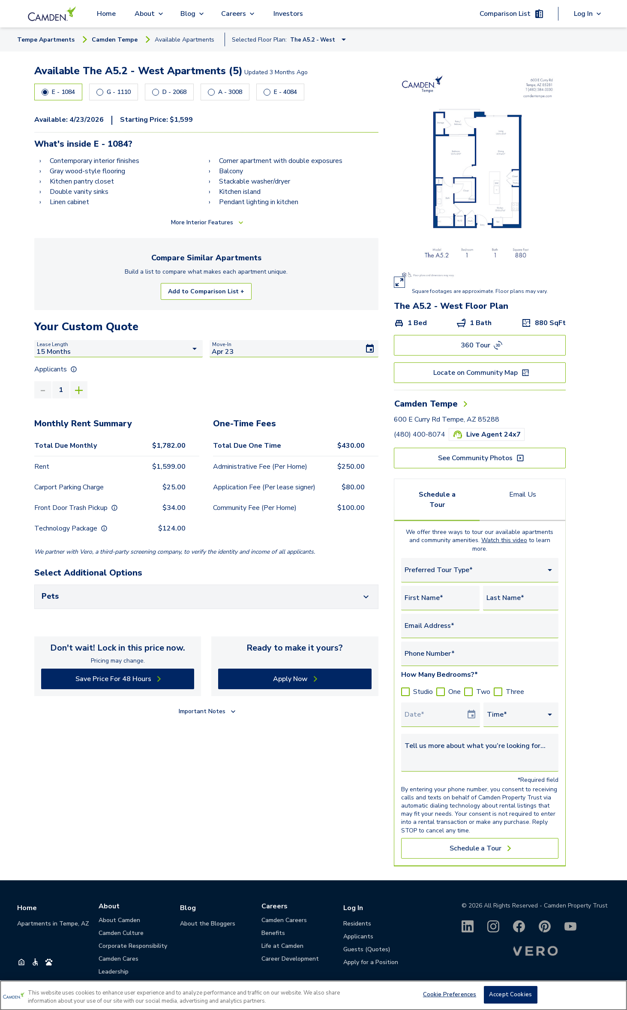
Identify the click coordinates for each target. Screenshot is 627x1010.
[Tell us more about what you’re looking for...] (480, 751)
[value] (60, 389)
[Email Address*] (480, 626)
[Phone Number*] (480, 653)
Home (106, 13)
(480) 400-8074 (419, 434)
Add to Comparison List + (206, 291)
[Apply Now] (294, 679)
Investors (288, 13)
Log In (353, 908)
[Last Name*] (520, 598)
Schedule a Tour (437, 500)
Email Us (522, 494)
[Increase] (78, 389)
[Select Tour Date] (435, 714)
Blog (188, 908)
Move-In (221, 344)
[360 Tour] (480, 345)
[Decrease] (42, 389)
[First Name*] (441, 598)
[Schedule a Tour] (479, 848)
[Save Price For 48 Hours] (117, 679)
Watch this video (504, 540)
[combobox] (479, 570)
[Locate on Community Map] (480, 372)
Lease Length (52, 344)
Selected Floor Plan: (259, 40)
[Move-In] (294, 348)
